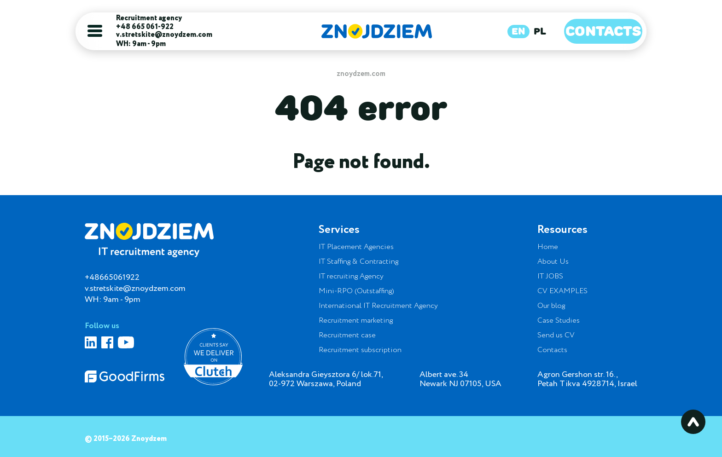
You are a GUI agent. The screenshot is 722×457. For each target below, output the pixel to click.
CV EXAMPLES (562, 291)
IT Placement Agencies (356, 247)
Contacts (603, 31)
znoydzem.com (361, 73)
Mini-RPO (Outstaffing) (356, 291)
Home (547, 247)
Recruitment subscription (360, 350)
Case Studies (558, 321)
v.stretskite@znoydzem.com (164, 35)
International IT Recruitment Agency (378, 306)
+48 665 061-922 (145, 27)
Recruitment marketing (356, 321)
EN (518, 31)
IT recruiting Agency (351, 276)
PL (540, 31)
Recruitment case (347, 335)
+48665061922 (112, 277)
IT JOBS (550, 276)
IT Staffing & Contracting (358, 262)
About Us (553, 262)
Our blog (551, 306)
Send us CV (556, 335)
